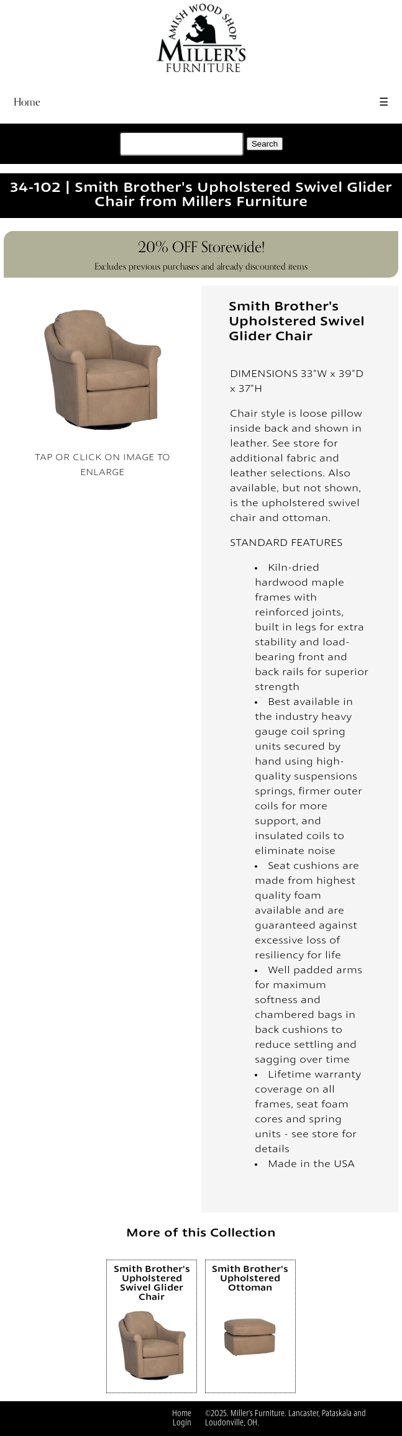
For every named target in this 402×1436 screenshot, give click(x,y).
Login (182, 1423)
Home (27, 102)
